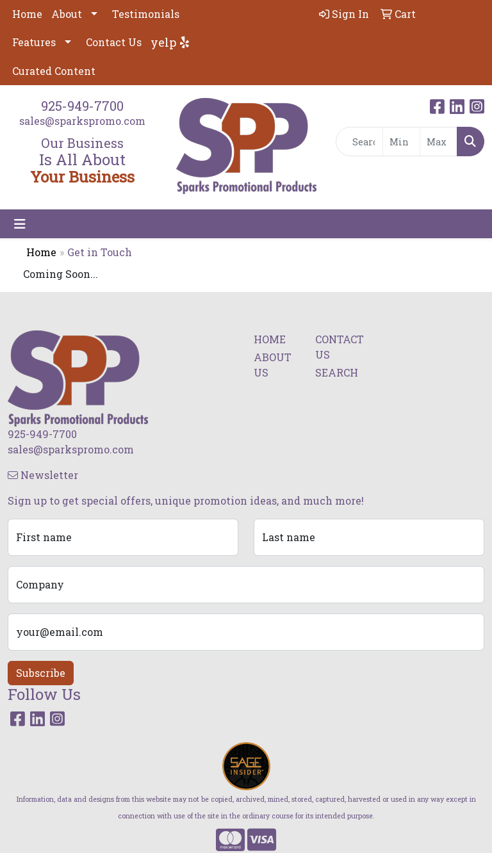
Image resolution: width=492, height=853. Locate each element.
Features (34, 42)
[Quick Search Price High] (438, 141)
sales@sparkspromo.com (82, 120)
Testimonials (145, 13)
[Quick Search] (359, 141)
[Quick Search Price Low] (401, 141)
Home (27, 13)
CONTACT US (338, 346)
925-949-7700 (82, 105)
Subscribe (40, 672)
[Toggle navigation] (19, 224)
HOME (270, 339)
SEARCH (336, 372)
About (66, 13)
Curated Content (53, 70)
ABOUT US (272, 364)
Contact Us (114, 42)
